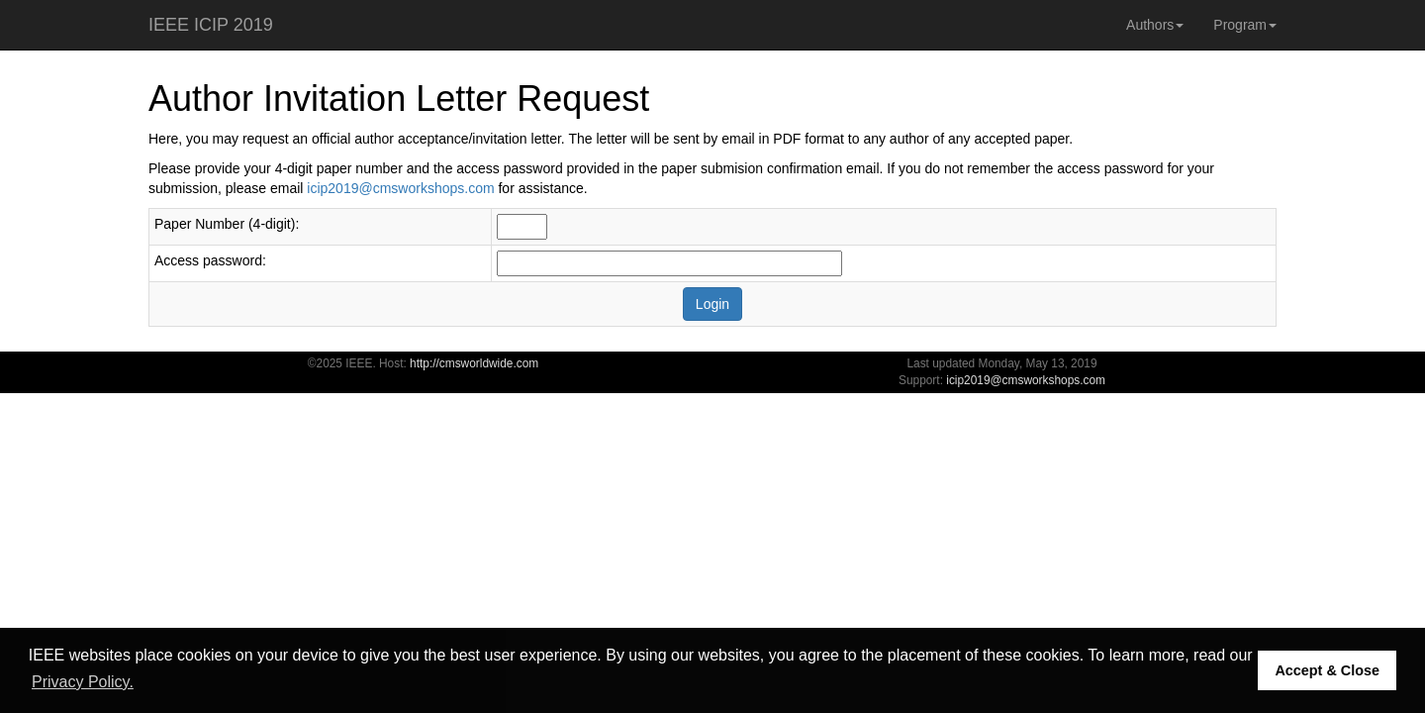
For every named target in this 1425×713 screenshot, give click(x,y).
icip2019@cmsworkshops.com (400, 188)
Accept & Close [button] (1327, 670)
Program (1245, 25)
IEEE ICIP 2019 (210, 25)
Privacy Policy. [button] (83, 681)
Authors (1155, 25)
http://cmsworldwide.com (474, 363)
